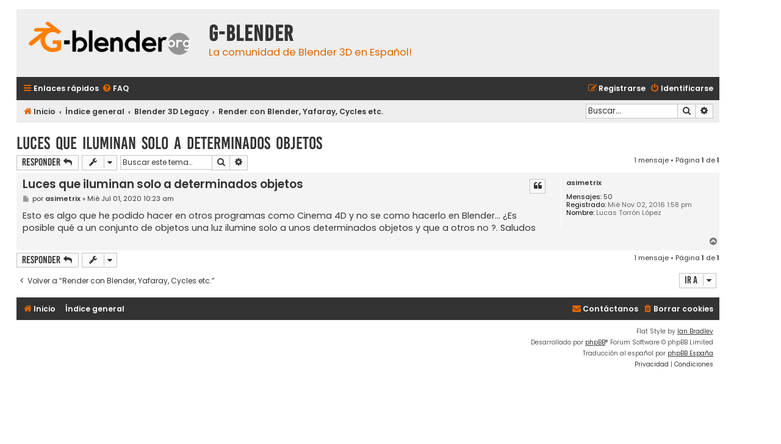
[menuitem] (115, 89)
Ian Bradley (695, 331)
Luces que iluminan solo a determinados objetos (169, 143)
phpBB (595, 342)
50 (608, 197)
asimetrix (584, 183)
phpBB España (690, 353)
